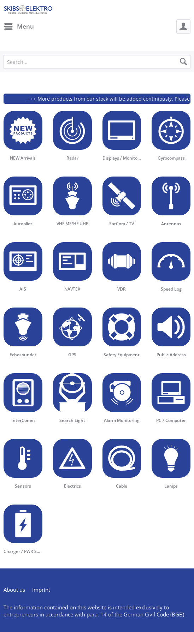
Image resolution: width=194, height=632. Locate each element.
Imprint (41, 589)
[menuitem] (18, 26)
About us (14, 589)
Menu (19, 25)
